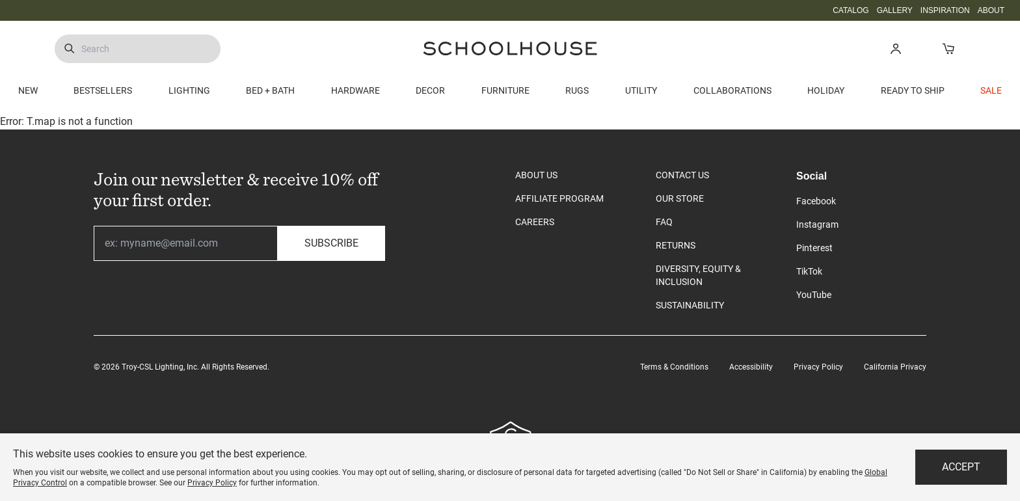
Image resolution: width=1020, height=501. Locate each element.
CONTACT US (682, 175)
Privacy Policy (818, 367)
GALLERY (895, 10)
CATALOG (851, 10)
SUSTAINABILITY (690, 305)
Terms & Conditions (674, 367)
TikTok (809, 271)
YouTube (813, 295)
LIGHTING (189, 90)
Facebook (816, 201)
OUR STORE (680, 198)
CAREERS (534, 222)
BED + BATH (270, 90)
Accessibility (751, 367)
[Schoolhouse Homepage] (510, 48)
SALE (991, 90)
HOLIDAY (825, 90)
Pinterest (814, 248)
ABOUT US (536, 175)
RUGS (577, 90)
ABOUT (991, 10)
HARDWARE (355, 90)
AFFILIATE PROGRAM (559, 198)
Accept (961, 467)
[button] (895, 48)
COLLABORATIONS (732, 90)
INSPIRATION (945, 10)
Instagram (817, 224)
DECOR (430, 90)
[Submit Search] (69, 48)
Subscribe (331, 243)
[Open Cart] (948, 48)
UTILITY (641, 90)
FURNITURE (505, 90)
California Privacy (895, 367)
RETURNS (675, 245)
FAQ (664, 222)
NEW (28, 90)
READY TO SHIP (913, 90)
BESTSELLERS (103, 90)
